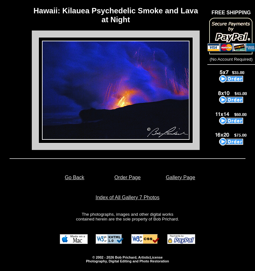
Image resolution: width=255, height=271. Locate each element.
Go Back (74, 177)
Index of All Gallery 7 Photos (128, 197)
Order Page (127, 177)
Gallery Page (180, 177)
